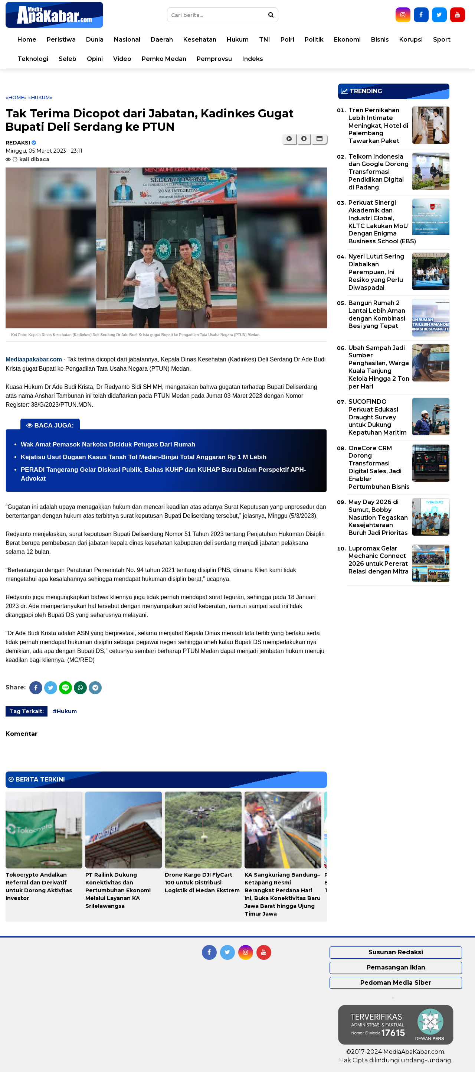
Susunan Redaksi (395, 952)
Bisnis (380, 39)
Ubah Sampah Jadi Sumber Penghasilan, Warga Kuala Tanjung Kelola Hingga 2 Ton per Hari (378, 367)
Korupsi (411, 39)
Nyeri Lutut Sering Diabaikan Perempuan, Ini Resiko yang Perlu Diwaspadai (376, 272)
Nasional (127, 39)
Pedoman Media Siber (395, 982)
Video (122, 58)
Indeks (252, 58)
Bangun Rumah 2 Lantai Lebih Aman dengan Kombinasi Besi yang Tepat (376, 314)
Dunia (95, 39)
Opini (95, 58)
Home (26, 39)
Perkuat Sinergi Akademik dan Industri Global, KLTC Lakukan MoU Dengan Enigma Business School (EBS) (382, 222)
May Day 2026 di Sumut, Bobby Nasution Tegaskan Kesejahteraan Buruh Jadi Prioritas (378, 517)
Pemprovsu (214, 58)
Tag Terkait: (26, 711)
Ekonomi (347, 39)
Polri (287, 39)
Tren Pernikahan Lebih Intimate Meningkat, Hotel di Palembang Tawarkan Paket (378, 125)
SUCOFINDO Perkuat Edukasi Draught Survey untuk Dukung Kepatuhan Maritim (377, 417)
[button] (319, 139)
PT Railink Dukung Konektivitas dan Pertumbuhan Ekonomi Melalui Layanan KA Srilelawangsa (118, 890)
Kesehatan (199, 39)
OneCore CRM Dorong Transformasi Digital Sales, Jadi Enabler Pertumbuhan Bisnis (379, 467)
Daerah (162, 39)
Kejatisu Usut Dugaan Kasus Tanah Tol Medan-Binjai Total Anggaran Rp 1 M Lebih (143, 457)
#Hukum (65, 711)
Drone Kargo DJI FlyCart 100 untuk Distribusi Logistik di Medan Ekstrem (202, 882)
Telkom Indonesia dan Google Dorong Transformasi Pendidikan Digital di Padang (378, 172)
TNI (264, 39)
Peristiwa (61, 39)
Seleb (67, 58)
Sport (442, 39)
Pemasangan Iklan (396, 967)
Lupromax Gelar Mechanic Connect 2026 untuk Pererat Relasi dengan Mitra (378, 560)
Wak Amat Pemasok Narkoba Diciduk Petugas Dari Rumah (108, 444)
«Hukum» (40, 97)
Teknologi (32, 58)
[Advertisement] (393, 643)
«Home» (16, 97)
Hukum (238, 39)
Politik (314, 39)
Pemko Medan (164, 58)
